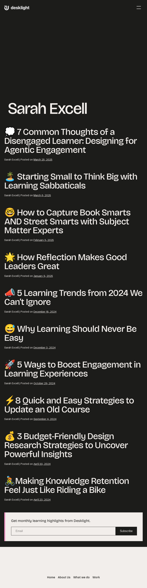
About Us (64, 577)
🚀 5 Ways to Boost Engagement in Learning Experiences (72, 369)
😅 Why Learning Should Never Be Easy (70, 333)
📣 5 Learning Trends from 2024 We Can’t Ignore (73, 297)
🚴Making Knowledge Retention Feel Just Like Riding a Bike (66, 485)
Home (51, 577)
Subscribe (126, 531)
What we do (81, 577)
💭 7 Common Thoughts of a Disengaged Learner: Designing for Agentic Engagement (70, 141)
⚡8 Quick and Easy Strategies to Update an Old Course (69, 405)
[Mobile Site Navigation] (139, 7)
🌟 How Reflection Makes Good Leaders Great (65, 261)
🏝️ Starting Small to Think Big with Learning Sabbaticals (70, 181)
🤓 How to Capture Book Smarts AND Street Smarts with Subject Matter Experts (67, 221)
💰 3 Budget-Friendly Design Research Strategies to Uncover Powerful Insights (66, 445)
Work (96, 577)
